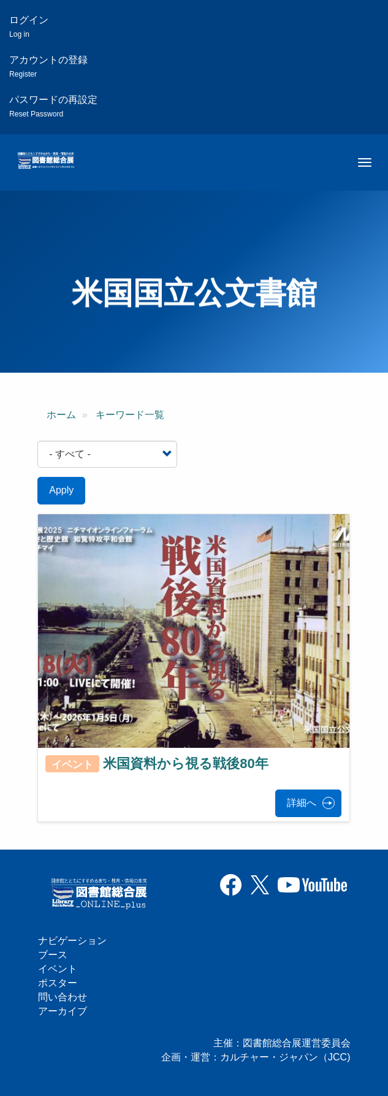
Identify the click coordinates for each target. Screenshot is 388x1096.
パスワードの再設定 (53, 106)
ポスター (57, 983)
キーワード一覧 (130, 414)
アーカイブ (62, 1011)
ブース (52, 954)
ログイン (28, 27)
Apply (61, 490)
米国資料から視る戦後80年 (185, 763)
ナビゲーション (72, 940)
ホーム (61, 414)
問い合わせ (62, 997)
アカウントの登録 (48, 66)
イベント (57, 969)
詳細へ (301, 802)
